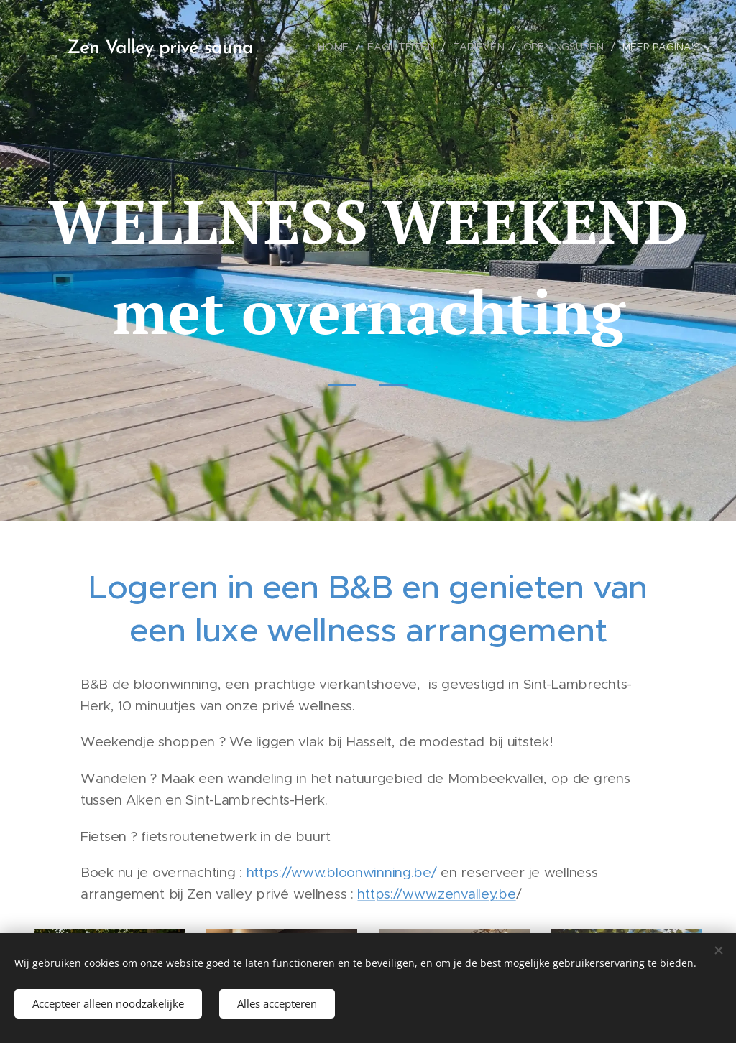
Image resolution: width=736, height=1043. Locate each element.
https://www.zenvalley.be (436, 894)
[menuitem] (339, 47)
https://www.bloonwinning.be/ (342, 872)
